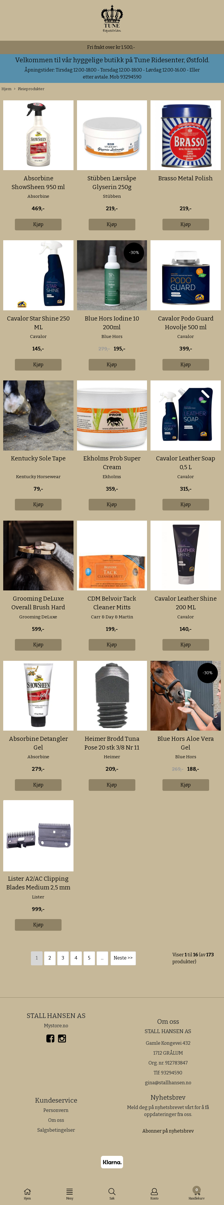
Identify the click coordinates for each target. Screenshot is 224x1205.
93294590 (171, 1073)
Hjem (6, 89)
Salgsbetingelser (56, 1130)
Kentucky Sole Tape (38, 458)
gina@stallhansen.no (168, 1082)
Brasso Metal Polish (185, 178)
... (102, 958)
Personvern (56, 1110)
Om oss (56, 1120)
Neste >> (123, 958)
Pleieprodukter (29, 89)
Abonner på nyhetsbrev (168, 1131)
